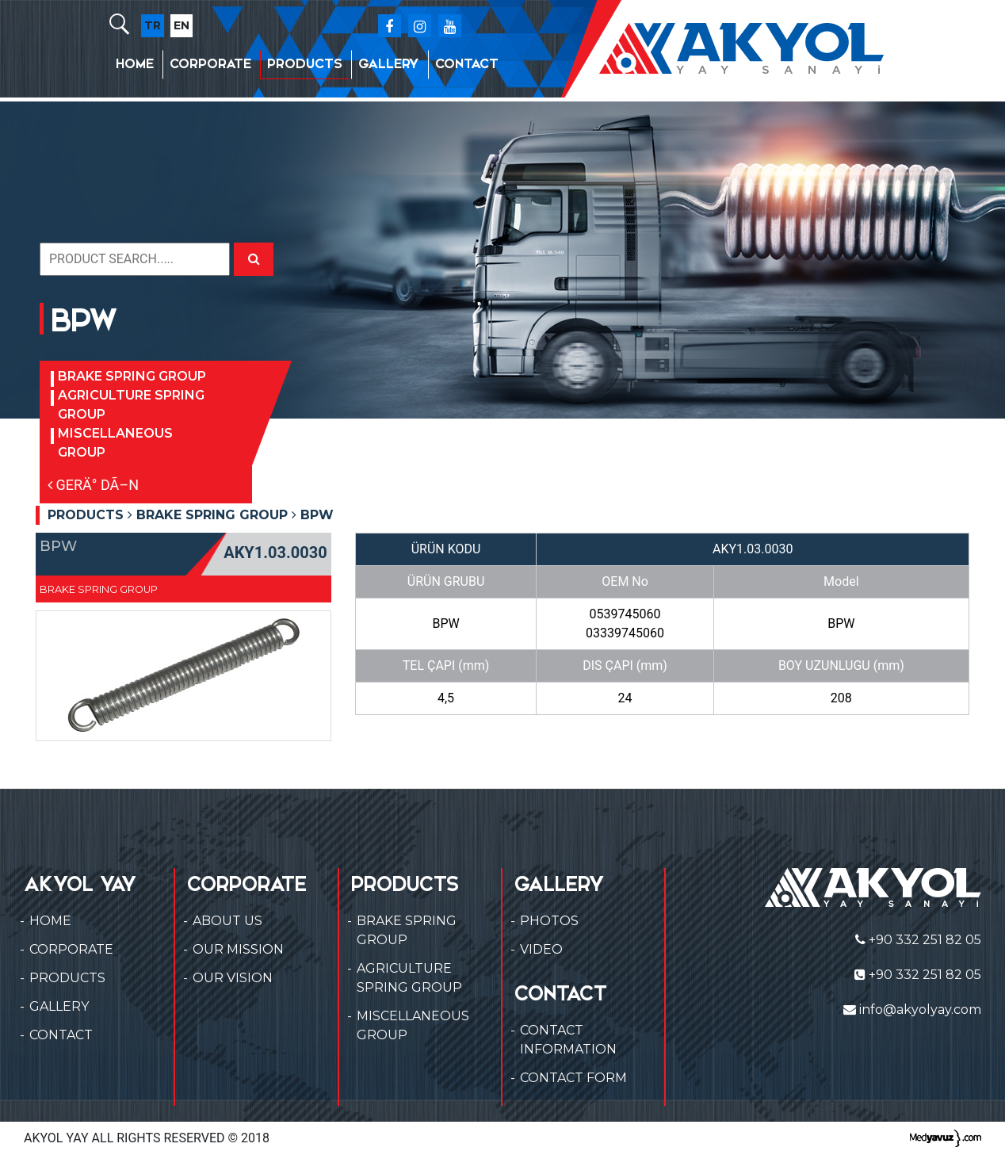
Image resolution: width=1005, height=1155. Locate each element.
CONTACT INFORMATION (568, 1040)
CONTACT (467, 64)
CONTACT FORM (573, 1077)
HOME (135, 64)
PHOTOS (549, 920)
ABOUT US (227, 920)
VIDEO (541, 949)
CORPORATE (210, 64)
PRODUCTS (304, 64)
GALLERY (388, 64)
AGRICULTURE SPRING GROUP (131, 405)
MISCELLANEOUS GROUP (115, 443)
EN (181, 25)
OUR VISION (233, 977)
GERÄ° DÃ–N (93, 484)
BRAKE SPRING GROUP (132, 376)
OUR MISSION (238, 949)
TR (152, 25)
